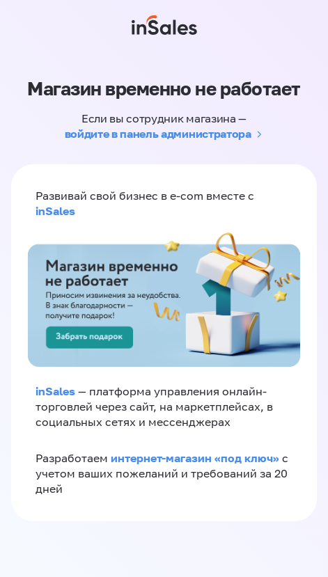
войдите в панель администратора (158, 134)
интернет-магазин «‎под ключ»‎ (196, 458)
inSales (55, 211)
